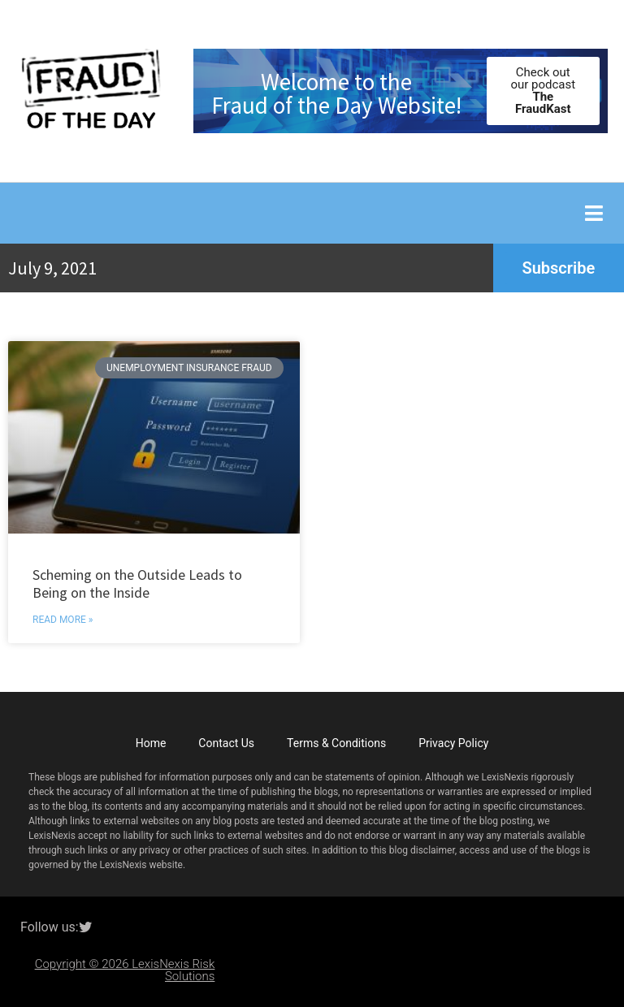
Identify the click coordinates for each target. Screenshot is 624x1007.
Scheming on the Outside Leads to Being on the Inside (137, 583)
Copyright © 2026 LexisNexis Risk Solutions (125, 970)
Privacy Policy (453, 743)
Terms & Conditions (336, 743)
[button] (593, 213)
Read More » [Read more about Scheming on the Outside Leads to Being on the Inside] (62, 619)
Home (151, 743)
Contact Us (226, 743)
